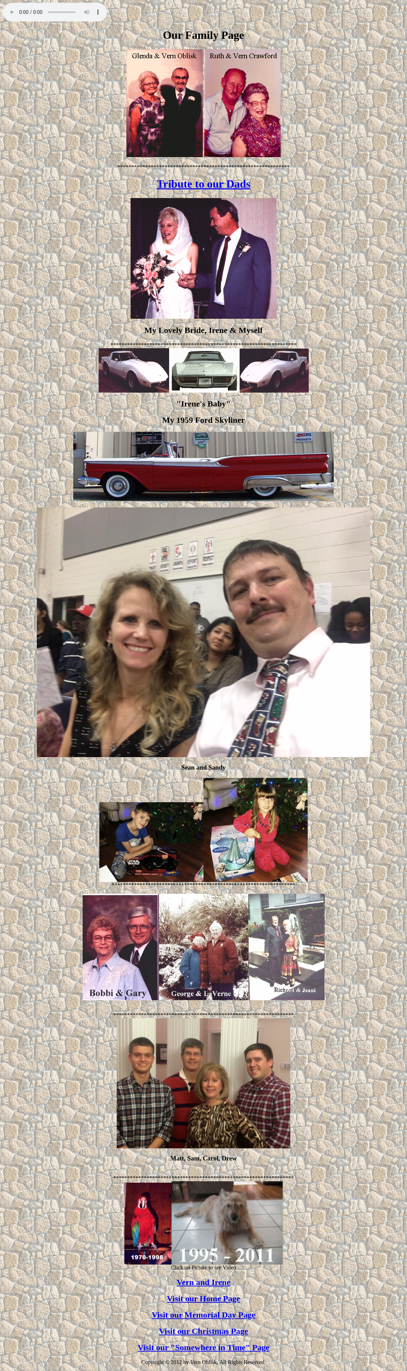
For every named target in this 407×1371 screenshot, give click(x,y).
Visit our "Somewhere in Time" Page (203, 1347)
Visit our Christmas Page (203, 1331)
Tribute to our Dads (203, 184)
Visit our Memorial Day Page (204, 1314)
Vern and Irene (204, 1282)
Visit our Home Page (203, 1298)
